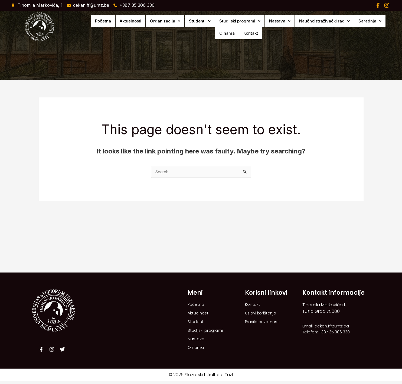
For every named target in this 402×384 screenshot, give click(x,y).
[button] (151, 27)
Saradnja (337, 27)
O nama (361, 27)
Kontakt (381, 27)
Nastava (254, 27)
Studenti (182, 27)
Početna (97, 27)
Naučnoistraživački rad (295, 27)
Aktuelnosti (120, 27)
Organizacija (151, 27)
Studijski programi (218, 27)
